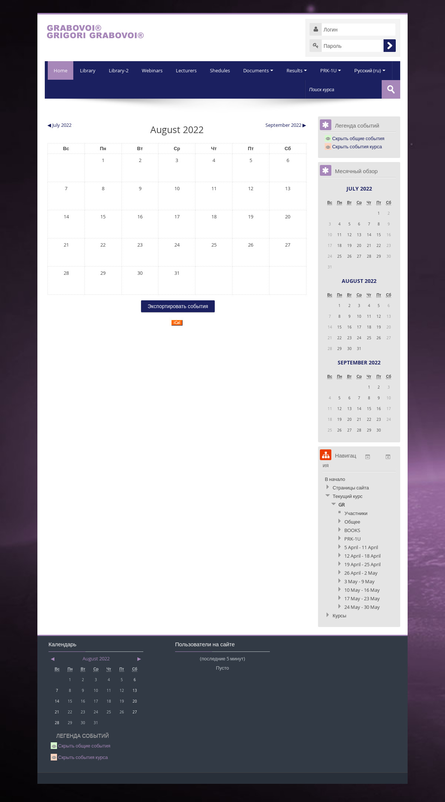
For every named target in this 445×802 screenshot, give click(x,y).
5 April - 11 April (361, 565)
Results (280, 89)
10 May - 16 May (362, 608)
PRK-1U (315, 89)
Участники (355, 531)
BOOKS (352, 548)
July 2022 (359, 206)
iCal (177, 341)
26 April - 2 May (361, 591)
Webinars (133, 89)
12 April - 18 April (362, 574)
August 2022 (359, 299)
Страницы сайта (350, 505)
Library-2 (98, 89)
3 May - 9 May (359, 599)
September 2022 (359, 380)
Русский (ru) (355, 89)
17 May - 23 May (362, 616)
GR (341, 522)
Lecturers (167, 89)
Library (67, 89)
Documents (241, 89)
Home (59, 70)
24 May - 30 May (362, 625)
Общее (352, 540)
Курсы (339, 633)
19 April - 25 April (362, 582)
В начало (335, 497)
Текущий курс (347, 514)
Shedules (202, 89)
